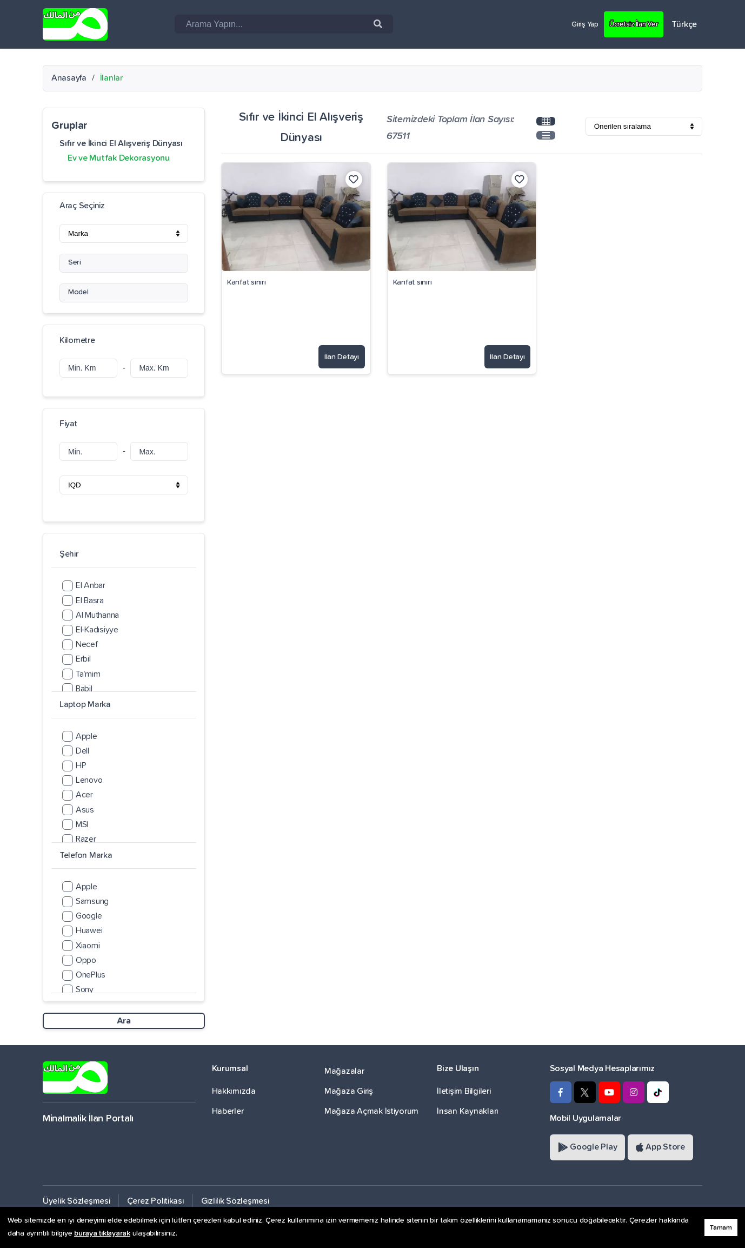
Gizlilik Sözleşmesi (235, 1201)
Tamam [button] (721, 1227)
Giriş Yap (571, 23)
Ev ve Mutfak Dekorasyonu (119, 158)
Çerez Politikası (155, 1201)
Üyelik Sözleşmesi (76, 1201)
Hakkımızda (234, 1091)
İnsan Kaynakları (467, 1111)
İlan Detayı (334, 352)
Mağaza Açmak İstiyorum (371, 1111)
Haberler (228, 1111)
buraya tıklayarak (102, 1233)
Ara (123, 1020)
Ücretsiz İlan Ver (628, 23)
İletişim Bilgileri (463, 1091)
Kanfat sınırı (246, 282)
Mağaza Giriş (348, 1091)
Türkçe (684, 24)
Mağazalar (344, 1071)
